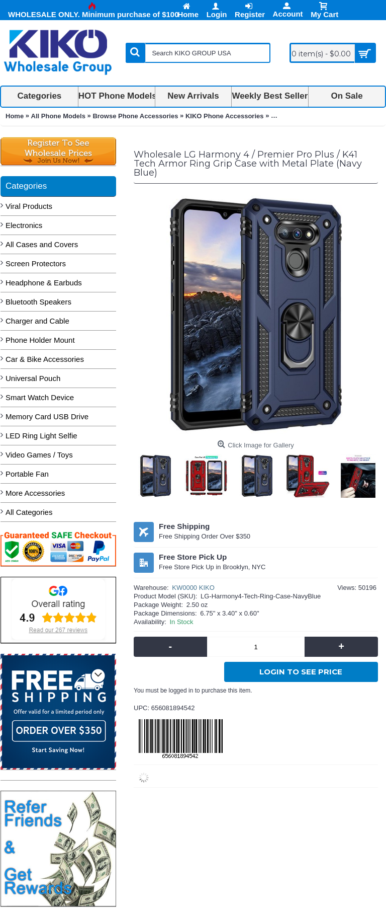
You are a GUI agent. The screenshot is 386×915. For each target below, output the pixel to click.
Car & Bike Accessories (45, 359)
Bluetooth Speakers (38, 301)
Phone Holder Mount (40, 340)
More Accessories (35, 493)
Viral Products (29, 206)
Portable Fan (27, 474)
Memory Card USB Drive (47, 416)
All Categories (29, 512)
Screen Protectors (36, 263)
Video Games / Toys (39, 454)
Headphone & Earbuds (44, 282)
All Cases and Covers (42, 244)
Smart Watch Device (40, 397)
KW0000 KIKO (193, 587)
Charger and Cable (37, 321)
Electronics (24, 225)
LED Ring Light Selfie (41, 435)
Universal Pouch (33, 378)
